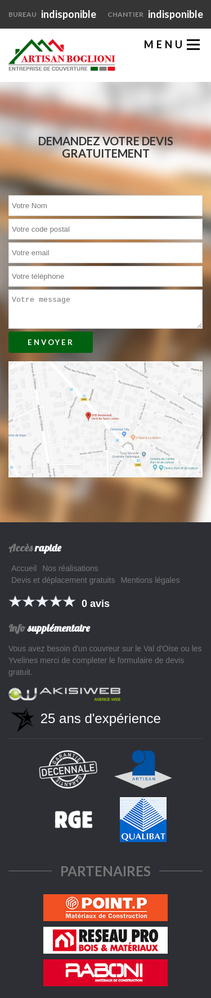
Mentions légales (149, 580)
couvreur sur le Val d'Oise (134, 648)
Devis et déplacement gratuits (63, 580)
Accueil (24, 568)
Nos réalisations (70, 568)
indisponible (52, 14)
